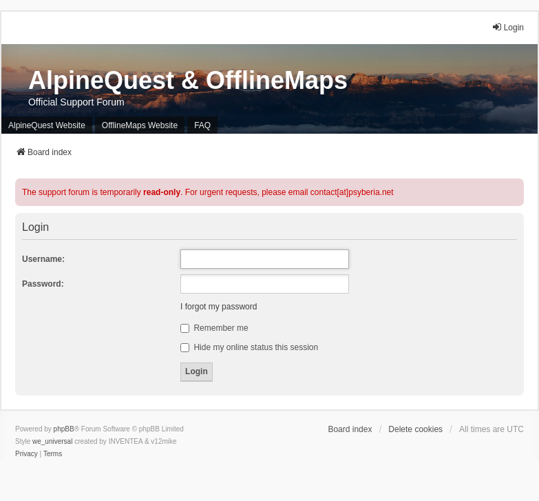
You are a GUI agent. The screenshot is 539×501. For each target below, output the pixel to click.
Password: (43, 284)
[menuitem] (26, 454)
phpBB (64, 429)
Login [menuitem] (508, 27)
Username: (43, 259)
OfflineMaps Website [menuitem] (140, 125)
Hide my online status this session (249, 347)
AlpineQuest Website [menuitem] (46, 125)
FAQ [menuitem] (202, 125)
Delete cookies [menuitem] (415, 429)
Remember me (214, 328)
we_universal (52, 441)
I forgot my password (218, 306)
